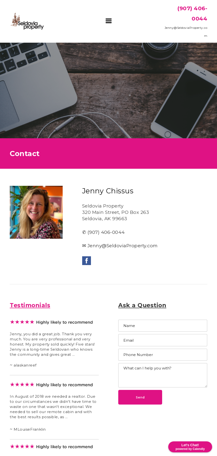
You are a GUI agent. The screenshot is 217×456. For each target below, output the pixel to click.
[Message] (162, 375)
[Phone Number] (162, 355)
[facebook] (86, 260)
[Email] (162, 340)
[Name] (162, 326)
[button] (109, 21)
